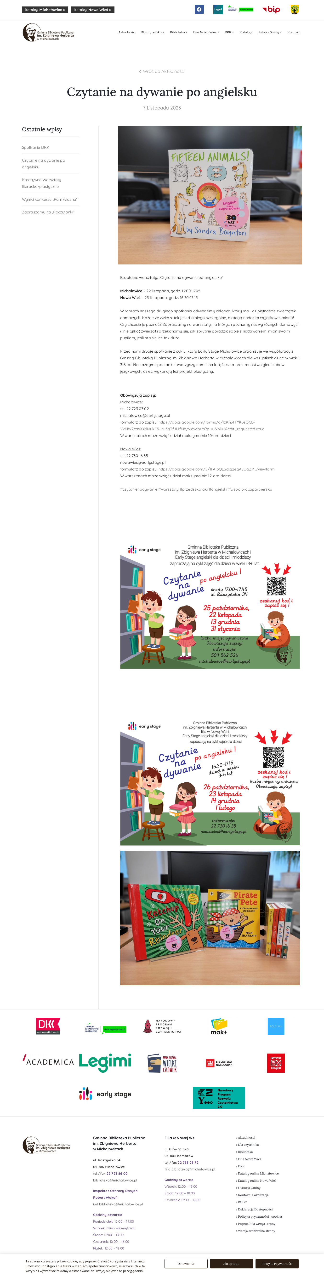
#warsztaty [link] (168, 489)
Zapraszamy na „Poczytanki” (48, 212)
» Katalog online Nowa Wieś (256, 1181)
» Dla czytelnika (247, 1145)
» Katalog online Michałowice (257, 1173)
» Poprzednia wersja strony (255, 1224)
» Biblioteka (244, 1152)
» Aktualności (245, 1137)
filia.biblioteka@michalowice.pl (190, 1169)
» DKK (240, 1166)
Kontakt (294, 32)
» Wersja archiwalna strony (255, 1231)
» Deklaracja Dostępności (254, 1209)
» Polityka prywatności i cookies (259, 1217)
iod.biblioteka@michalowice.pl (118, 1204)
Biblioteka (179, 32)
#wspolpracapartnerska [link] (250, 489)
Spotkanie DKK (36, 147)
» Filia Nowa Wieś (248, 1159)
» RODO (241, 1202)
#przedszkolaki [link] (194, 489)
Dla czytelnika (153, 32)
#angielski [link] (218, 489)
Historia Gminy (269, 32)
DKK (229, 32)
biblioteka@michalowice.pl (115, 1180)
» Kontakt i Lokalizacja (252, 1195)
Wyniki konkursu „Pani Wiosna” (50, 199)
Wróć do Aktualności (164, 71)
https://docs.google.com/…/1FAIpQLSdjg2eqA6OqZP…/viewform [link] (217, 469)
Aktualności (127, 32)
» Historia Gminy (248, 1188)
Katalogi (246, 32)
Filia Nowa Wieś (206, 32)
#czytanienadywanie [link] (139, 489)
